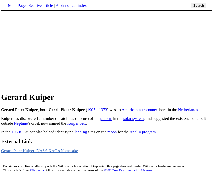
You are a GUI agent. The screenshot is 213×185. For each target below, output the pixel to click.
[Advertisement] (44, 51)
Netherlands (188, 110)
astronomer (148, 110)
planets (106, 118)
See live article (41, 5)
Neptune (21, 123)
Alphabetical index (71, 5)
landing (81, 132)
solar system (133, 118)
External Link (16, 141)
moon (112, 132)
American (130, 110)
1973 (103, 110)
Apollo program (142, 132)
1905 (91, 110)
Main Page (17, 5)
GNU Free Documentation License (128, 170)
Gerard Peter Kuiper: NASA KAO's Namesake (39, 151)
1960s (16, 132)
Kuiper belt (76, 123)
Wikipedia (37, 170)
